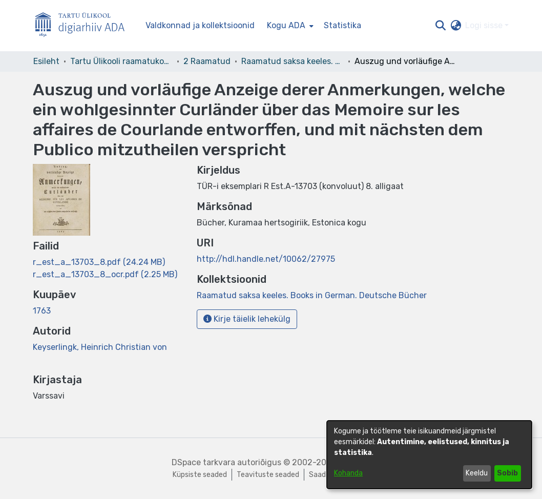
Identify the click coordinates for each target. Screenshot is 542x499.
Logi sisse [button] (485, 25)
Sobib (507, 473)
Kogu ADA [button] (286, 25)
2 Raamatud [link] (207, 61)
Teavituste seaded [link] (268, 474)
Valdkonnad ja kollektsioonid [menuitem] (200, 25)
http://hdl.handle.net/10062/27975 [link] (266, 259)
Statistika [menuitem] (342, 25)
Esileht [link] (46, 61)
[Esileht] (84, 26)
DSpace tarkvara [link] (203, 462)
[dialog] (429, 455)
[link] (99, 262)
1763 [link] (42, 311)
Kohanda (348, 473)
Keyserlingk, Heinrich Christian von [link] (100, 347)
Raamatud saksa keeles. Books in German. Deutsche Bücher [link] (292, 61)
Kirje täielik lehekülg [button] (246, 319)
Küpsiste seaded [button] (200, 474)
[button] (440, 25)
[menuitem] (289, 25)
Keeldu (477, 473)
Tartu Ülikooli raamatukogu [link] (121, 61)
